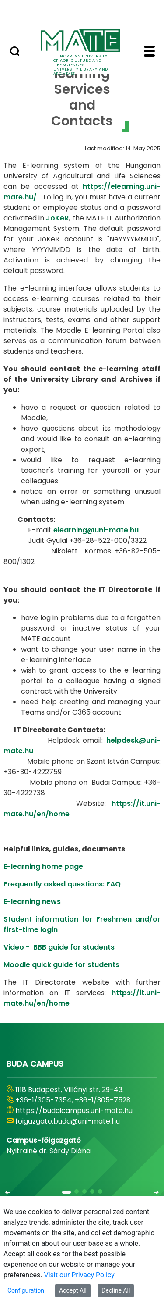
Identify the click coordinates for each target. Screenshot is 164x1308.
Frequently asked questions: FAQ (62, 884)
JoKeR (57, 218)
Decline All (115, 1290)
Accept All (73, 1290)
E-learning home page (43, 866)
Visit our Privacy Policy (79, 1275)
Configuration (25, 1290)
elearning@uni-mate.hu (96, 530)
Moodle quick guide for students (61, 965)
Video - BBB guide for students (59, 947)
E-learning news (32, 902)
